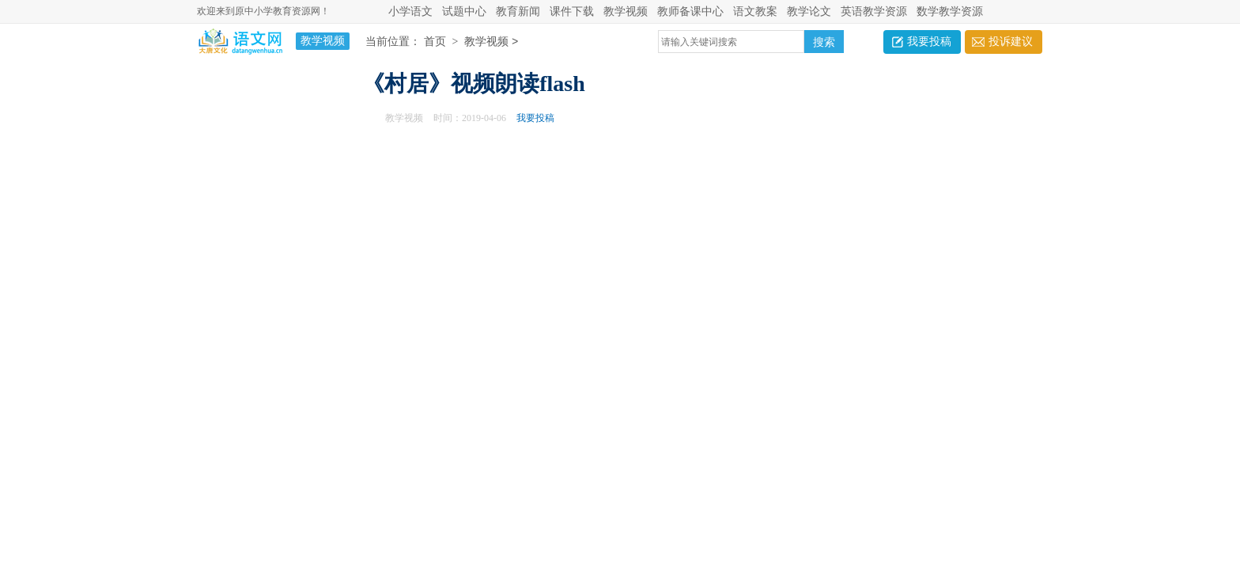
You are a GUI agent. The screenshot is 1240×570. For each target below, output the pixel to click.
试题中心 (464, 11)
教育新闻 (518, 11)
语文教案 (755, 11)
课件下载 (572, 11)
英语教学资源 (874, 11)
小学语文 (410, 11)
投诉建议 (1011, 42)
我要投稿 (929, 42)
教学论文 (809, 11)
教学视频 (625, 11)
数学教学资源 (950, 11)
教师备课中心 (690, 11)
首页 (435, 42)
